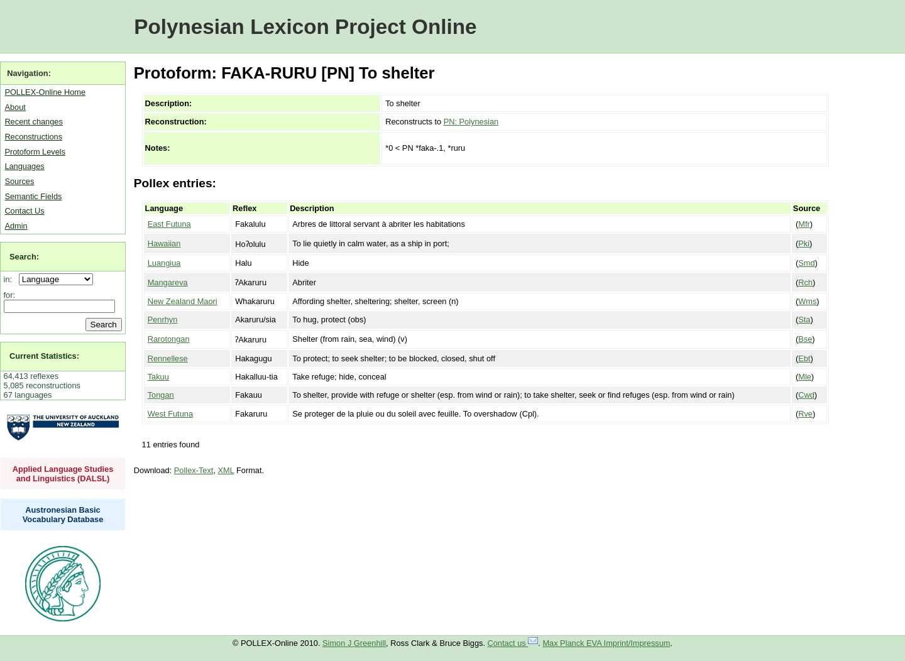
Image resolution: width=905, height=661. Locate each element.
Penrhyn (163, 319)
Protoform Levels (34, 151)
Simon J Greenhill (354, 643)
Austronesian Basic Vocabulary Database (63, 514)
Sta (804, 319)
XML (226, 470)
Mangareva (168, 282)
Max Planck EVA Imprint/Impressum (606, 643)
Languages (24, 166)
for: (10, 295)
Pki (803, 243)
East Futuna (169, 224)
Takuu (158, 376)
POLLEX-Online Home (44, 92)
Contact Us (24, 211)
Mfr (803, 224)
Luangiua (164, 263)
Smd (806, 263)
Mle (804, 376)
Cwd (806, 395)
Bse (805, 339)
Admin (15, 226)
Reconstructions (33, 136)
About (14, 107)
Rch (805, 282)
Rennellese (168, 358)
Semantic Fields (33, 196)
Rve (805, 413)
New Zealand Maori (182, 301)
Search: (24, 256)
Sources (19, 181)
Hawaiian (164, 243)
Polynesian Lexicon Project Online (305, 26)
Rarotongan (169, 339)
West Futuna (170, 413)
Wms (807, 301)
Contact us (513, 643)
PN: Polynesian (471, 121)
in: (10, 279)
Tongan (161, 395)
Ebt (804, 358)
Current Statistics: (44, 356)
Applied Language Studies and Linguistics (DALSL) (63, 473)
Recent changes (33, 121)
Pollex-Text (194, 470)
